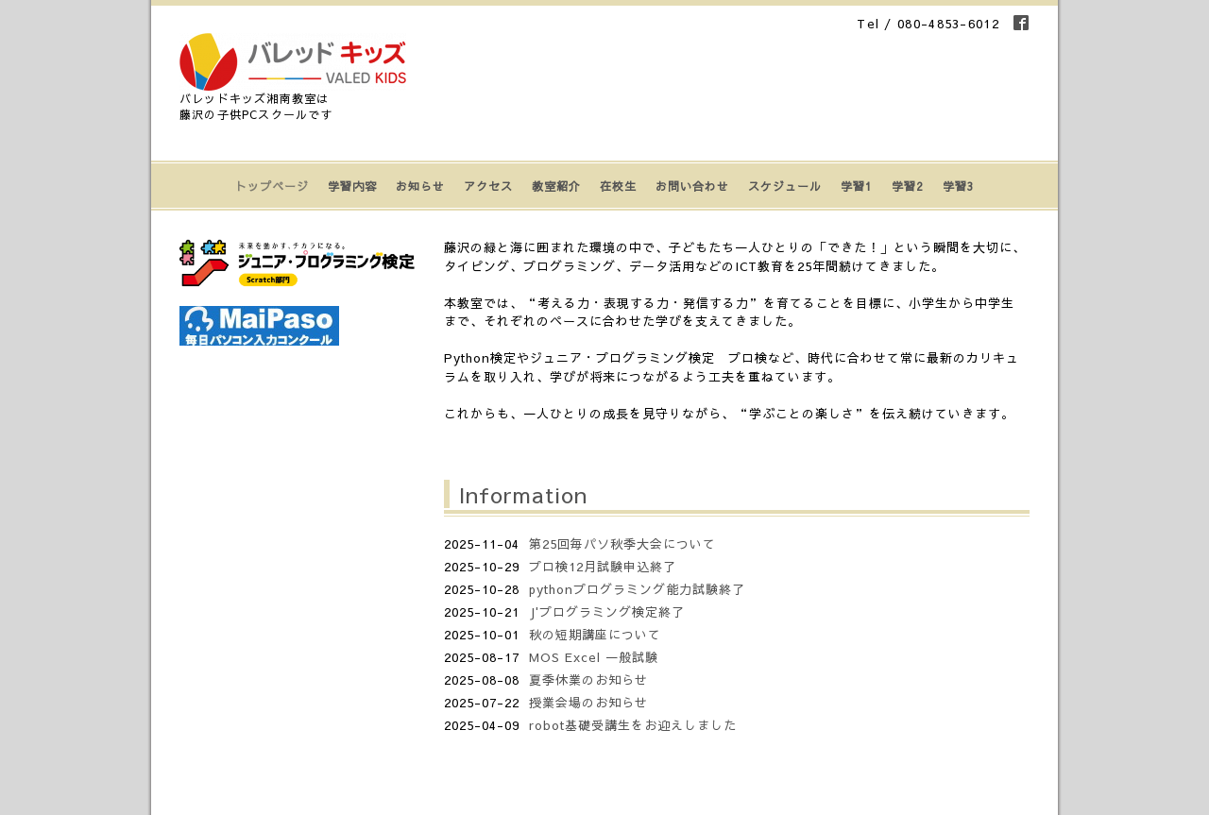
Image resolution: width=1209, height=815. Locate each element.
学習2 (908, 186)
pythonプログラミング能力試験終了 (637, 589)
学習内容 (352, 186)
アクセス (488, 186)
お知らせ (420, 186)
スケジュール (785, 186)
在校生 (618, 186)
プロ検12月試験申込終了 (602, 566)
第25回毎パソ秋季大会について (622, 543)
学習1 (857, 186)
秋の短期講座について (595, 634)
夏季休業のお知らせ (588, 679)
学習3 (959, 186)
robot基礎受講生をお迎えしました (633, 725)
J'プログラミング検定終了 (607, 611)
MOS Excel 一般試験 (593, 657)
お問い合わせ (692, 186)
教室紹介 (556, 186)
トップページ (272, 186)
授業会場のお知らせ (588, 702)
